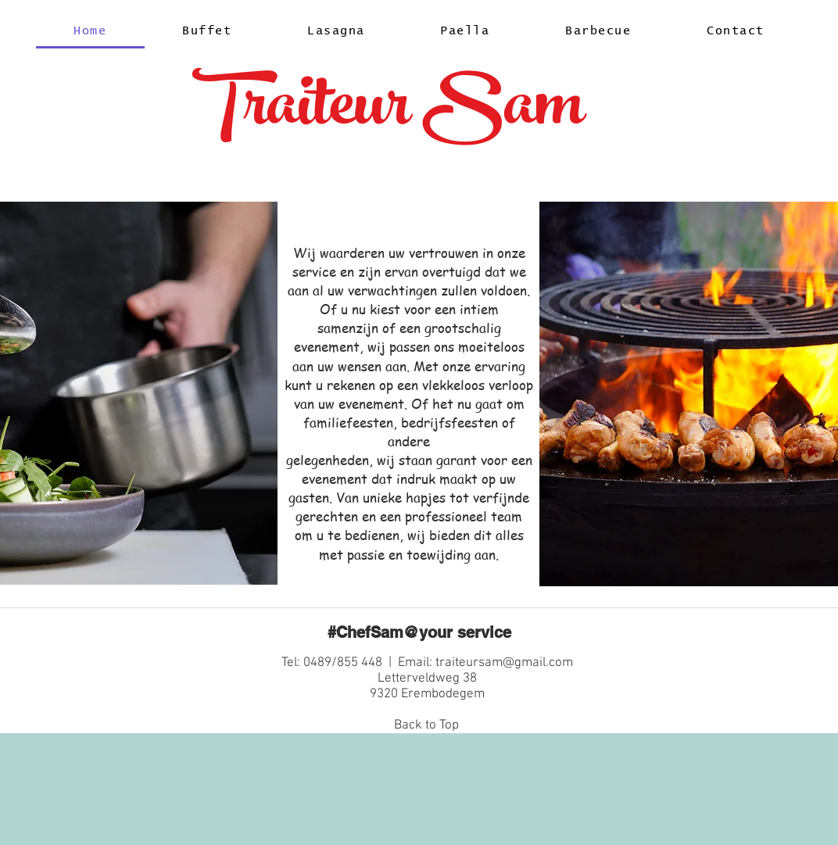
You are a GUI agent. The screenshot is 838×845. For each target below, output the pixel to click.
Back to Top (426, 725)
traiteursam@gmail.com (504, 663)
